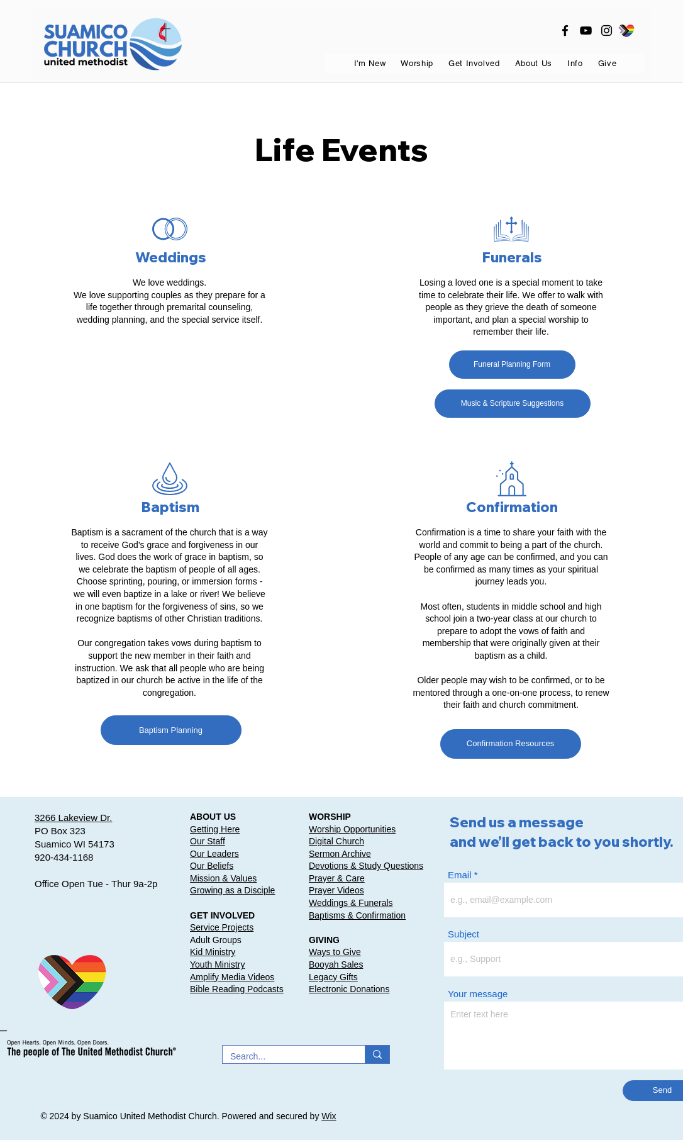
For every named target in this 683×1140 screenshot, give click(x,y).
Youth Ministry (217, 964)
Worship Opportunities (352, 829)
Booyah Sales (336, 964)
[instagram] (606, 30)
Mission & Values (223, 878)
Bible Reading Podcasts (237, 989)
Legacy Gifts (333, 977)
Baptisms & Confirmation (357, 915)
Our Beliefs (211, 866)
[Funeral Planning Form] (512, 364)
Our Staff (207, 841)
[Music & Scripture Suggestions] (513, 403)
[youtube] (586, 30)
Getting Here (215, 829)
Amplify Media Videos (232, 977)
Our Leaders (214, 854)
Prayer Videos (336, 890)
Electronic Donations (349, 989)
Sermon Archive (340, 854)
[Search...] (284, 1057)
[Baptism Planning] (171, 730)
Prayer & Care (337, 878)
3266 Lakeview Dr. (73, 817)
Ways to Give (335, 952)
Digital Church (336, 841)
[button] (370, 63)
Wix (328, 1116)
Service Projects (221, 927)
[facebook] (565, 30)
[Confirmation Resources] (510, 744)
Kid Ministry (212, 952)
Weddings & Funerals (351, 903)
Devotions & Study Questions (366, 866)
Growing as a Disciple (232, 890)
